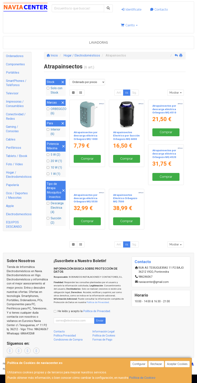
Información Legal (103, 339)
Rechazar (156, 364)
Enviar (100, 329)
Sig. (134, 92)
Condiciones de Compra (68, 348)
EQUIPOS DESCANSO (14, 224)
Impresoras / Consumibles (15, 104)
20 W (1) (54, 161)
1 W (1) (53, 174)
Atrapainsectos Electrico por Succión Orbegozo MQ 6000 (126, 135)
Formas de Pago (102, 348)
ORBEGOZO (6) (56, 111)
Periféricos (13, 148)
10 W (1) (54, 167)
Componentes (15, 64)
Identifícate (131, 9)
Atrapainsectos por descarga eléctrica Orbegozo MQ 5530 (125, 206)
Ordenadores (14, 56)
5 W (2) (53, 154)
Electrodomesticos (18, 214)
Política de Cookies (142, 378)
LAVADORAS (98, 42)
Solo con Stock (54, 90)
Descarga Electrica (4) (55, 207)
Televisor (12, 93)
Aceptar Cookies (177, 364)
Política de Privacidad (98, 310)
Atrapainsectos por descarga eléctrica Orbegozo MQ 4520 (86, 206)
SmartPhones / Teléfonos (16, 83)
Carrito (129, 25)
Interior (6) (53, 132)
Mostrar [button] (175, 92)
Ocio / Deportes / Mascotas (17, 195)
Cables (10, 139)
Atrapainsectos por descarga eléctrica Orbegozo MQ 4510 (164, 135)
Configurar (138, 364)
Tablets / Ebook (16, 156)
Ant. (119, 92)
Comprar (87, 158)
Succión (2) (54, 220)
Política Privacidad (65, 344)
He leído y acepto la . (84, 319)
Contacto (159, 9)
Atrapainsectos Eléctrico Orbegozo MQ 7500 (164, 206)
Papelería (12, 185)
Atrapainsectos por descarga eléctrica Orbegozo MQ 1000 (86, 135)
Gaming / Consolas (12, 129)
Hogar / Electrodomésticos (18, 175)
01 (126, 92)
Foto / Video (14, 164)
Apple (10, 206)
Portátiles (12, 72)
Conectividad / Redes (16, 116)
